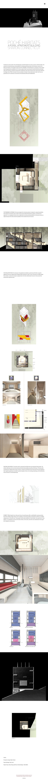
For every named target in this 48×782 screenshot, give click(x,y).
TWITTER (27, 776)
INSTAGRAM (18, 776)
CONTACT (30, 776)
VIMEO (21, 776)
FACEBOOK (24, 776)
